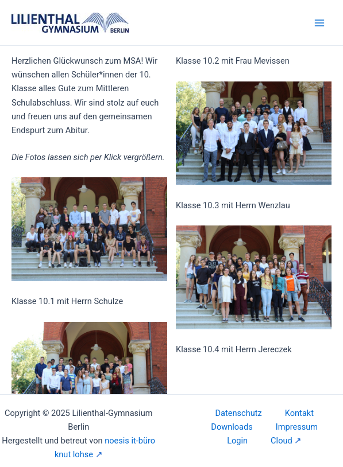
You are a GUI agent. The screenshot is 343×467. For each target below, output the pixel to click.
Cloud (281, 440)
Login (237, 440)
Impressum (297, 427)
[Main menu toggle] (319, 23)
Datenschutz (238, 413)
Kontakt (299, 413)
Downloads (231, 427)
